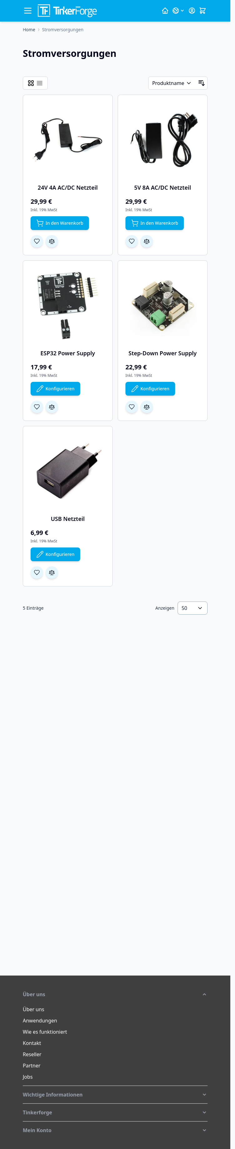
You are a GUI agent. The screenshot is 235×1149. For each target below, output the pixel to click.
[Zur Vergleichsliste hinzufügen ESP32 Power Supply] (52, 407)
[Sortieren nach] (172, 83)
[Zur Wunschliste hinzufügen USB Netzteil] (37, 572)
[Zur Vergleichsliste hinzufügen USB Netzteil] (52, 572)
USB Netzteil (68, 518)
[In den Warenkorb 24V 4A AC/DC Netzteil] (60, 223)
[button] (115, 994)
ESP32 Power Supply (68, 353)
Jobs (28, 1076)
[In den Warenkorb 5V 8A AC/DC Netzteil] (154, 223)
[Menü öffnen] (28, 11)
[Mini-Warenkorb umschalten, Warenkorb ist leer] (203, 11)
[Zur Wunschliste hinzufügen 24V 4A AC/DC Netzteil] (37, 241)
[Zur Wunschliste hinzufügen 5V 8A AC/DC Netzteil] (131, 241)
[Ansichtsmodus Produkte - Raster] (31, 83)
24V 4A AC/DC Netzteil (68, 187)
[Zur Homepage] (29, 30)
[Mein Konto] (192, 11)
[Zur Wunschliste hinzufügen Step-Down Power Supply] (131, 407)
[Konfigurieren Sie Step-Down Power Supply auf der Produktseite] (150, 389)
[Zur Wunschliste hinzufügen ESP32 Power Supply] (37, 407)
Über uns (33, 1009)
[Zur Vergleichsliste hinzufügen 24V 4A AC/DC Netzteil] (52, 241)
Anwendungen (40, 1020)
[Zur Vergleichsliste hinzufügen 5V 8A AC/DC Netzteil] (146, 241)
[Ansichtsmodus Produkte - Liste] (39, 83)
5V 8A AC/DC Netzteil (162, 187)
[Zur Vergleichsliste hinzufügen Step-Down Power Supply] (146, 407)
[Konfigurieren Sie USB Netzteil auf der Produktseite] (55, 554)
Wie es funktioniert (45, 1031)
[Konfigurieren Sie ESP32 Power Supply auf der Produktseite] (55, 389)
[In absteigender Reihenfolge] (201, 83)
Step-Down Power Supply (163, 353)
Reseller (32, 1054)
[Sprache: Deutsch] (178, 11)
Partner (32, 1065)
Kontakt (32, 1043)
